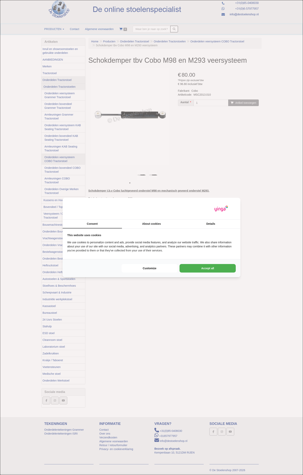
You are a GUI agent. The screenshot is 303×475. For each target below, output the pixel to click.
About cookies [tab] (151, 223)
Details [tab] (210, 223)
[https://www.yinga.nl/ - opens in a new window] (221, 208)
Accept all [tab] (207, 268)
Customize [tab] (150, 268)
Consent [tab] (92, 223)
